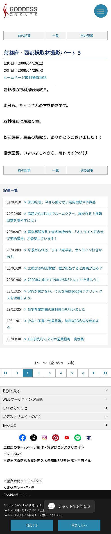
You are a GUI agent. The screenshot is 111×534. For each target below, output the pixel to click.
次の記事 (86, 35)
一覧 (55, 35)
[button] (69, 506)
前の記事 (24, 35)
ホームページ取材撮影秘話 (24, 77)
